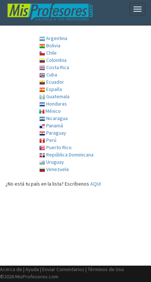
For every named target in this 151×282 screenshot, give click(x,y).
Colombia (53, 60)
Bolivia (49, 45)
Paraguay (52, 133)
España (50, 89)
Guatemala (54, 96)
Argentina (53, 38)
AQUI (95, 183)
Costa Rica (54, 67)
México (50, 111)
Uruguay (51, 162)
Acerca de (11, 269)
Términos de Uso (106, 269)
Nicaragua (53, 118)
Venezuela (54, 169)
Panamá (51, 125)
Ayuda (32, 269)
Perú (47, 140)
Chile (48, 52)
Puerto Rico (55, 147)
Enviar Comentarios (63, 269)
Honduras (53, 103)
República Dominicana (66, 154)
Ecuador (51, 82)
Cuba (48, 74)
